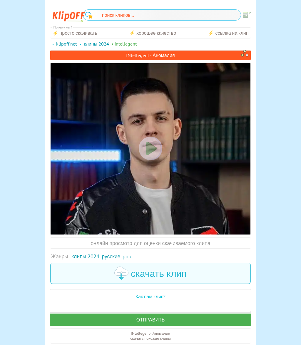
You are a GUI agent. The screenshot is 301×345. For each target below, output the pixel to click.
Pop (127, 256)
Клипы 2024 (85, 256)
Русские (111, 256)
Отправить (150, 320)
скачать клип (150, 273)
